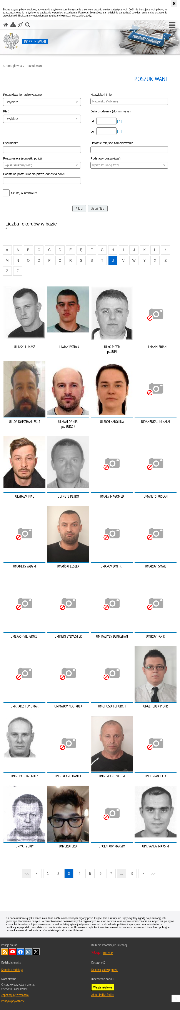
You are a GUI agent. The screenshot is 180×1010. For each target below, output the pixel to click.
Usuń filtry (97, 208)
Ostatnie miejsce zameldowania (111, 143)
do (92, 131)
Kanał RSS (4, 951)
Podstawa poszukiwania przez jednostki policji (34, 174)
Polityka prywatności (13, 1001)
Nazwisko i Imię (101, 94)
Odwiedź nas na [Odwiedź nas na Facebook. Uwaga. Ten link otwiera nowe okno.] (20, 951)
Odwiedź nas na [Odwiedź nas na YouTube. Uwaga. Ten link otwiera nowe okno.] (12, 951)
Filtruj (79, 208)
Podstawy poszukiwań (105, 158)
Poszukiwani (33, 65)
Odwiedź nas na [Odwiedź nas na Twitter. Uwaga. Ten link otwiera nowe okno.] (36, 951)
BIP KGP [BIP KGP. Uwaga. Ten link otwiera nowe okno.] (108, 953)
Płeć (6, 111)
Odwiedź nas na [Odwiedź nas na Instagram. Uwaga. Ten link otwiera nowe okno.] (28, 951)
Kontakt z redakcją (12, 969)
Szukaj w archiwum (24, 193)
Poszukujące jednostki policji (22, 158)
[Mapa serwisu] (13, 24)
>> (152, 872)
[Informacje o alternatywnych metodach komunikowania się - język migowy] (20, 24)
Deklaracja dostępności (104, 969)
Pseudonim (10, 143)
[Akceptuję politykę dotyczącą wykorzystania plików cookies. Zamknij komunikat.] (174, 3)
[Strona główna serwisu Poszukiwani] (5, 24)
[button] (172, 25)
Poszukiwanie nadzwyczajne (22, 94)
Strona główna (12, 65)
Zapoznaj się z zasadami (15, 995)
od (92, 121)
